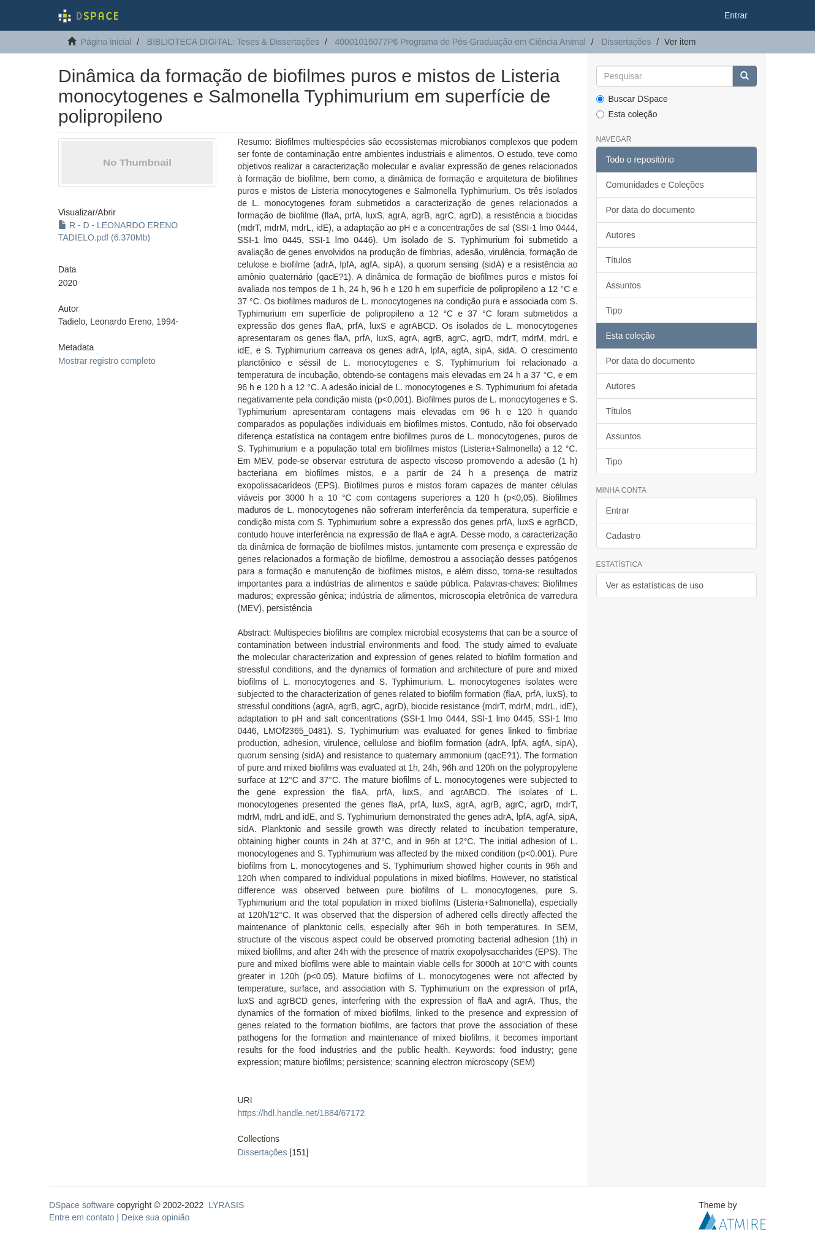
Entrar (617, 510)
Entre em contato (82, 1217)
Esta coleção (627, 114)
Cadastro (623, 536)
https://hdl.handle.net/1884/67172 (301, 1113)
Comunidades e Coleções (655, 185)
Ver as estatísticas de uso (655, 585)
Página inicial (106, 42)
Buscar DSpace (632, 99)
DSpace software (82, 1205)
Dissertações (626, 42)
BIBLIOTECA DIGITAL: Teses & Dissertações (233, 42)
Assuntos (624, 285)
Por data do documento (651, 210)
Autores (620, 235)
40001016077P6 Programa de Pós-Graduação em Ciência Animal (460, 42)
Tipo (614, 310)
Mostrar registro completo (107, 361)
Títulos (619, 260)
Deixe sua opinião (155, 1217)
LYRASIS (226, 1205)
